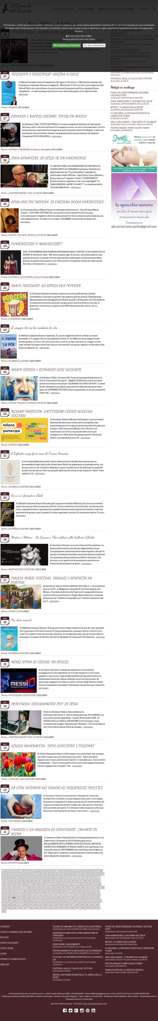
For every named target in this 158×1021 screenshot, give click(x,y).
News (4, 107)
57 (16, 877)
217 (69, 901)
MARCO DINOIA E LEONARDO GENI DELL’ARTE (46, 369)
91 (57, 880)
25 (89, 870)
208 (25, 901)
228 (25, 904)
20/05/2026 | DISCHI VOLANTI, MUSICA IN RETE (132, 124)
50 (90, 874)
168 (23, 894)
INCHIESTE (15, 821)
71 (73, 877)
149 (29, 891)
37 (36, 874)
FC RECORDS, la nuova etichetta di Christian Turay (131, 950)
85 (32, 880)
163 (97, 891)
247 (25, 908)
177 (68, 894)
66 (52, 877)
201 (87, 897)
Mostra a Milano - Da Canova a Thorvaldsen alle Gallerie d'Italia (53, 537)
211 (39, 901)
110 (43, 884)
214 (54, 901)
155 (58, 891)
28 (101, 870)
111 (47, 884)
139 (82, 887)
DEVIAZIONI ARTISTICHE (22, 695)
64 (44, 877)
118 (80, 884)
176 (63, 894)
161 (88, 891)
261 (98, 908)
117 (75, 884)
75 (90, 877)
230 (35, 904)
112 (52, 884)
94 (69, 880)
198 (72, 897)
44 (65, 874)
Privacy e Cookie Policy (13, 959)
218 (74, 901)
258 (82, 908)
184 (3, 897)
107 (28, 884)
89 (48, 880)
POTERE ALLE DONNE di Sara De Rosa (28, 277)
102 (3, 884)
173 (48, 894)
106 (23, 884)
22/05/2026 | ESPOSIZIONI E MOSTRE (127, 109)
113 (56, 884)
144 (4, 891)
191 (38, 897)
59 (24, 877)
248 (30, 908)
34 (23, 874)
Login (3, 953)
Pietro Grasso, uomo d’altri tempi (130, 127)
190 (33, 897)
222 (94, 901)
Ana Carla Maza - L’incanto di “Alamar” (134, 121)
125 (13, 887)
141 (92, 887)
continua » (23, 94)
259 (87, 908)
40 (48, 874)
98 (85, 880)
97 (81, 880)
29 (3, 874)
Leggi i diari (6, 948)
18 (61, 870)
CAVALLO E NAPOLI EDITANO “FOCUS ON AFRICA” (49, 116)
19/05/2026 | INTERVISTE (121, 130)
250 (41, 908)
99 (89, 880)
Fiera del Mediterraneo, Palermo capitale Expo (131, 929)
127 (23, 887)
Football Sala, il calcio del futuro (134, 79)
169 (28, 894)
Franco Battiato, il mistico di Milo (131, 971)
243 (4, 908)
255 (67, 908)
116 (70, 884)
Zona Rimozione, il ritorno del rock (131, 101)
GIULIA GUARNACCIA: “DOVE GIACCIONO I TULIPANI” (53, 746)
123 (3, 887)
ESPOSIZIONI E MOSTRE (21, 569)
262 (4, 911)
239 (81, 904)
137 (72, 887)
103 (8, 884)
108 (33, 884)
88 (44, 880)
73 (81, 877)
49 (86, 874)
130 (38, 887)
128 (28, 887)
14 (45, 870)
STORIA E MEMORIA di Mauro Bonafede (30, 149)
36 (32, 874)
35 (28, 874)
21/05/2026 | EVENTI (119, 118)
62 (36, 877)
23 (80, 870)
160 (83, 891)
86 (36, 880)
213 (49, 901)
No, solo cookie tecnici (94, 45)
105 (18, 884)
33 (19, 874)
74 (85, 877)
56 (12, 877)
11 (34, 870)
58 (20, 877)
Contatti (5, 926)
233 (50, 904)
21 (72, 870)
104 (13, 884)
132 (47, 887)
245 (14, 908)
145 (9, 891)
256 (72, 908)
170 (33, 894)
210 (35, 901)
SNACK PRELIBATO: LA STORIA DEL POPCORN (46, 285)
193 (47, 897)
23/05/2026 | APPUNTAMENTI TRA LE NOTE (130, 104)
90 (53, 880)
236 (66, 904)
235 (61, 904)
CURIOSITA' (15, 318)
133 (52, 887)
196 (62, 897)
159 (78, 891)
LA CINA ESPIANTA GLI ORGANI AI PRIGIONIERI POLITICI (57, 788)
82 (20, 880)
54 (3, 877)
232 (45, 904)
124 (8, 887)
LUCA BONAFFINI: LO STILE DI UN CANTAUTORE (48, 158)
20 (68, 870)
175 (58, 894)
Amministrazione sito (97, 1003)
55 (8, 877)
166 (13, 894)
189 (28, 897)
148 (24, 891)
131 (43, 887)
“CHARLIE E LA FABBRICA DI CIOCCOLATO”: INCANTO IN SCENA (54, 831)
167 (18, 894)
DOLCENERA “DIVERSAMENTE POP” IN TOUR (44, 704)
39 (44, 874)
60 (28, 877)
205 (9, 901)
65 (48, 877)
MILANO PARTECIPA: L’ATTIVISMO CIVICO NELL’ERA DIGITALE (51, 413)
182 (93, 894)
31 (11, 874)
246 (20, 908)
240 (87, 904)
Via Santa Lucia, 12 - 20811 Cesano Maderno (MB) (49, 993)
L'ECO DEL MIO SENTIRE (22, 779)
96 (77, 880)
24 (84, 870)
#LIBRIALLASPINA (19, 360)
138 (77, 887)
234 (55, 904)
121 (94, 884)
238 (76, 904)
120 (89, 884)
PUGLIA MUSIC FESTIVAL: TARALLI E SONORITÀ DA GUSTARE (51, 580)
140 (87, 887)
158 (73, 891)
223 (99, 901)
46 (73, 874)
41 (52, 874)
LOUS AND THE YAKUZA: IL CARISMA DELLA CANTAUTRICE (57, 202)
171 (38, 894)
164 (3, 894)
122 (98, 884)
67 (56, 877)
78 (3, 880)
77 (98, 877)
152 (43, 891)
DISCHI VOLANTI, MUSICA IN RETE (27, 235)
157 (68, 891)
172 (43, 894)
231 (40, 904)
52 (98, 874)
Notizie (4, 937)
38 (40, 874)
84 (28, 880)
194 (52, 897)
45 (69, 874)
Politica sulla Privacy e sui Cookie (79, 39)
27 (97, 870)
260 (93, 908)
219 (79, 901)
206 (14, 901)
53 (102, 874)
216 (64, 901)
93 (64, 880)
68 (61, 877)
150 (34, 891)
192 (42, 897)
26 (93, 870)
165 (8, 894)
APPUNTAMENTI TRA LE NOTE (25, 193)
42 (56, 874)
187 (18, 897)
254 (61, 908)
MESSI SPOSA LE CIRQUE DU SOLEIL (39, 662)
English (4, 964)
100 (93, 880)
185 (8, 897)
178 (73, 894)
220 (84, 901)
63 (40, 877)
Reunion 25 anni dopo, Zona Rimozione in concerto (79, 937)
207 (19, 901)
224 (4, 904)
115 (66, 884)
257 (77, 908)
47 (78, 874)
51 (94, 874)
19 (64, 870)
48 (82, 874)
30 (7, 874)
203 (97, 897)
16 (53, 870)
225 (9, 904)
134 (57, 887)
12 (37, 870)
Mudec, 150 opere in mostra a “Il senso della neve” (79, 977)
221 (89, 901)
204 (4, 901)
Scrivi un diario (9, 942)
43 (61, 874)
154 (53, 891)
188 (23, 897)
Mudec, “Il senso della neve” (127, 107)
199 (77, 897)
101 (98, 880)
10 (30, 870)
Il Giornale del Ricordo (18, 993)
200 (82, 897)
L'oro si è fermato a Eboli (27, 495)
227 (19, 904)
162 (92, 891)
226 (14, 904)
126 (18, 887)
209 (30, 901)
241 (92, 904)
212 (44, 901)
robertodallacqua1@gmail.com (97, 993)
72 (77, 877)
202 (92, 897)
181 (88, 894)
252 (51, 908)
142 (97, 887)
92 (60, 880)
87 (40, 880)
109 (38, 884)
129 (33, 887)
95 (73, 880)
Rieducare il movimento (79, 945)
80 (12, 880)
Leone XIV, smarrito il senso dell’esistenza (79, 927)
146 (14, 891)
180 (83, 894)
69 (65, 877)
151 (39, 891)
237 (71, 904)
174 (53, 894)
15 (49, 870)
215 (59, 901)
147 (19, 891)
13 (41, 870)
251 (46, 908)
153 (48, 891)
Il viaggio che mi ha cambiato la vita (34, 327)
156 (63, 891)
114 (61, 884)
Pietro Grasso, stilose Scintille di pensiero (79, 951)
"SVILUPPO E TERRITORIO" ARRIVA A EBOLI (45, 74)
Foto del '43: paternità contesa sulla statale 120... (79, 961)
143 (102, 887)
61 (32, 877)
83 (24, 880)
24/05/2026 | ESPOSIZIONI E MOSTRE (127, 98)
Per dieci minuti (21, 620)
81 (16, 880)
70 (69, 877)
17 (57, 870)
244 (9, 908)
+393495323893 (77, 993)
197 (67, 897)
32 (15, 874)
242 (97, 904)
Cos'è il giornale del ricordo (16, 932)
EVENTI (13, 107)
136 (67, 887)
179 (78, 894)
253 (56, 908)
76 (94, 877)
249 (36, 908)
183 (98, 894)
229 (30, 904)
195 (57, 897)
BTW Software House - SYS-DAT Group (70, 1003)
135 (62, 887)
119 (84, 884)
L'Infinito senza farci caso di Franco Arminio (39, 453)
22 (76, 870)
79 (8, 880)
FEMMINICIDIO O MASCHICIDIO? (36, 244)
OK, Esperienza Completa (66, 45)
